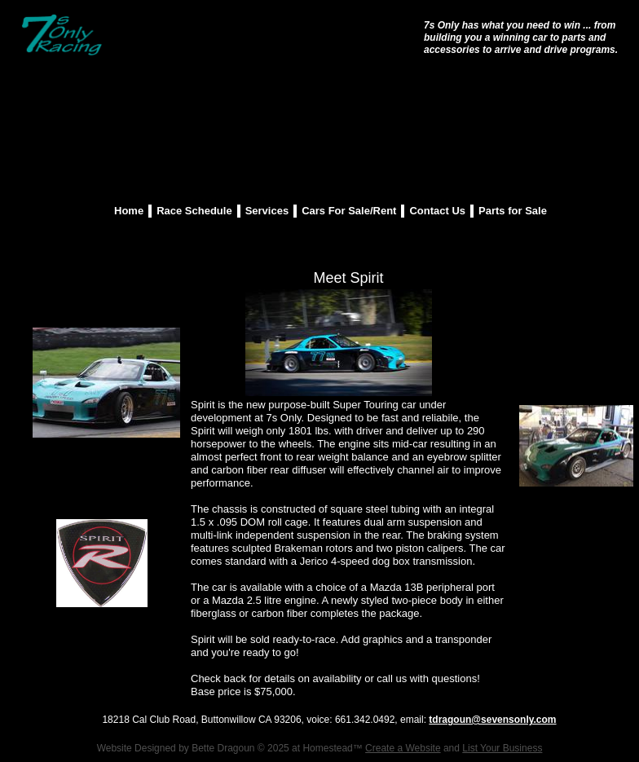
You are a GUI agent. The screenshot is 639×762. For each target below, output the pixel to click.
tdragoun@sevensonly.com (492, 719)
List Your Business (502, 748)
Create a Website (403, 748)
